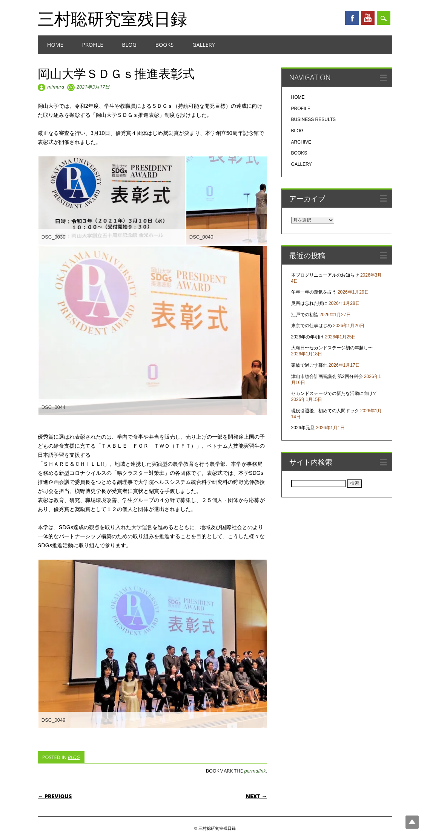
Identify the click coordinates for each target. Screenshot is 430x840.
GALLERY (203, 44)
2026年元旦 (303, 427)
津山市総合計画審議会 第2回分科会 (327, 376)
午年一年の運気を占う (313, 292)
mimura (55, 86)
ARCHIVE (301, 142)
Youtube (368, 18)
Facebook (352, 18)
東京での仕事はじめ (311, 325)
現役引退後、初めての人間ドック (325, 410)
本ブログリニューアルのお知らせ (325, 275)
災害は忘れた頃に (309, 303)
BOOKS (164, 44)
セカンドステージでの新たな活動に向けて (334, 393)
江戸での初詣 (304, 314)
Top (412, 822)
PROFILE (92, 44)
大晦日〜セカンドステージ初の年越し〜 (332, 347)
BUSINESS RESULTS (313, 119)
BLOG (129, 44)
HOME (55, 44)
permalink (255, 770)
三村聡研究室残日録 (112, 18)
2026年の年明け (307, 337)
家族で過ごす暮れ (309, 365)
